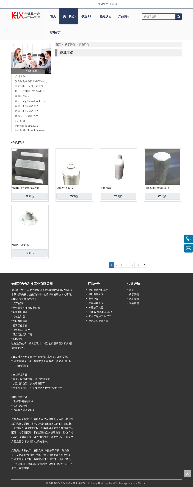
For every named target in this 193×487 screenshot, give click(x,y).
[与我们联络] (31, 59)
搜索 (178, 16)
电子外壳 (93, 298)
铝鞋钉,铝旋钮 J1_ (22, 245)
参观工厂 (87, 16)
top (187, 473)
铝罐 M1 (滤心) (64, 188)
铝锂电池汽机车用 (98, 290)
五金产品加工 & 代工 (100, 316)
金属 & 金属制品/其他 (100, 312)
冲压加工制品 (96, 307)
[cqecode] (161, 282)
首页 (53, 16)
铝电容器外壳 (96, 303)
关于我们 (68, 16)
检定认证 (105, 16)
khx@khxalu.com (36, 130)
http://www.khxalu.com (34, 101)
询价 (30, 196)
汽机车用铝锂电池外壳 (157, 188)
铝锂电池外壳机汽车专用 (26, 188)
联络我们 (56, 32)
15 (137, 264)
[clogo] (25, 15)
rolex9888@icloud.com (26, 126)
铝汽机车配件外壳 (98, 321)
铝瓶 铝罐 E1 (108, 188)
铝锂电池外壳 (96, 294)
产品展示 (124, 16)
